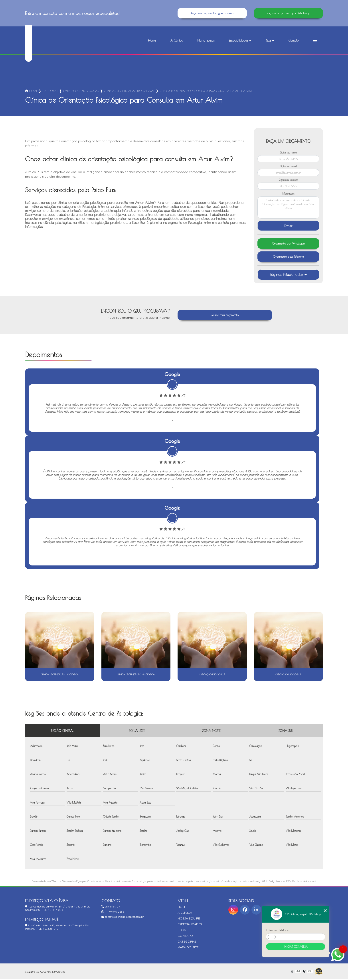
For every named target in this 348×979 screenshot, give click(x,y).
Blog (268, 40)
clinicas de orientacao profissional (129, 90)
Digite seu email (288, 166)
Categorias (50, 90)
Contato (294, 40)
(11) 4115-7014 (111, 906)
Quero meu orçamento (225, 315)
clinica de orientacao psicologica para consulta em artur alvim (206, 90)
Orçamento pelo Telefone (288, 256)
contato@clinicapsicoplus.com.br (122, 916)
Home (152, 40)
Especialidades (238, 40)
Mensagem (288, 193)
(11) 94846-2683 (112, 911)
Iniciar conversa (296, 946)
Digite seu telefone (288, 179)
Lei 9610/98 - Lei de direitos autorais (299, 881)
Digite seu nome (288, 152)
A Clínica (176, 40)
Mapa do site (188, 947)
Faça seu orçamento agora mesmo (212, 13)
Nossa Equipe (206, 40)
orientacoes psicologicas (81, 90)
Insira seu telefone (277, 930)
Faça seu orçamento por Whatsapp (288, 13)
